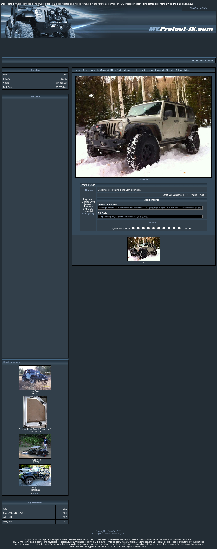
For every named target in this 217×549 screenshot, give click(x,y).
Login (210, 60)
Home (195, 60)
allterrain (88, 190)
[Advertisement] (108, 47)
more (35, 493)
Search (203, 60)
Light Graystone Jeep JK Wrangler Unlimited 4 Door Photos (161, 70)
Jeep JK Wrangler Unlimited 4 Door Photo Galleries (107, 70)
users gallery (88, 213)
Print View (152, 222)
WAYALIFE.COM (198, 8)
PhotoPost (112, 531)
